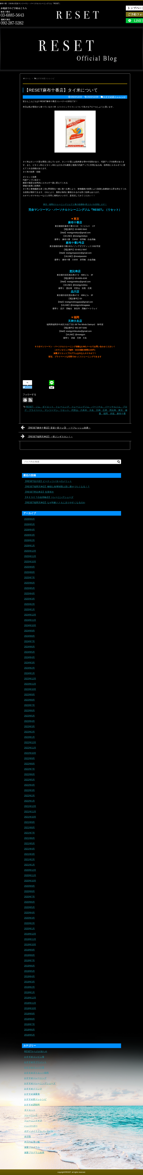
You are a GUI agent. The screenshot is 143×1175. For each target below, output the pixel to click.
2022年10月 (30, 753)
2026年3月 (29, 535)
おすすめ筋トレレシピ (114, 97)
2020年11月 (30, 875)
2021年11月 (30, 811)
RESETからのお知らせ (35, 1051)
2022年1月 (29, 801)
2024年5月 (29, 652)
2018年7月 (29, 1024)
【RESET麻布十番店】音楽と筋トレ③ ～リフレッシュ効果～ (56, 427)
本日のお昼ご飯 (32, 1142)
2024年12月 (30, 615)
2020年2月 (29, 923)
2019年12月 (30, 934)
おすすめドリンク (33, 1089)
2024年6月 (29, 647)
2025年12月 (30, 551)
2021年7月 (29, 833)
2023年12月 (30, 678)
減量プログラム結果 (34, 1152)
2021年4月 (29, 849)
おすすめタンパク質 (34, 1067)
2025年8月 (29, 572)
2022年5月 (29, 779)
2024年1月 (29, 673)
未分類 (27, 1136)
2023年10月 (30, 689)
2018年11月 (30, 1003)
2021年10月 (30, 817)
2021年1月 (29, 865)
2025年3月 (29, 599)
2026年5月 (29, 524)
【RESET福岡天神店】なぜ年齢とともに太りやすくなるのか (54, 502)
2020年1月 (29, 928)
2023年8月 (29, 700)
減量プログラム (32, 1147)
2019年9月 (29, 950)
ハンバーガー (31, 1126)
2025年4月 (29, 593)
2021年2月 (29, 859)
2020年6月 (29, 902)
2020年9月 (29, 886)
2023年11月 (30, 684)
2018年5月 (29, 1035)
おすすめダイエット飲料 (36, 1073)
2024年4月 (29, 657)
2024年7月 (29, 641)
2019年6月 (29, 966)
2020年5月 (29, 907)
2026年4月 (29, 530)
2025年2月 (29, 604)
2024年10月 (30, 625)
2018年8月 (29, 1019)
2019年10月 (30, 944)
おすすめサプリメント (35, 1062)
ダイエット (29, 1110)
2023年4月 (29, 721)
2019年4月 (29, 976)
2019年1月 (29, 992)
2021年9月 (29, 822)
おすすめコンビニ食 (34, 1057)
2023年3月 (29, 726)
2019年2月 (29, 987)
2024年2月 (29, 668)
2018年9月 (29, 1014)
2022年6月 (29, 774)
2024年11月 (30, 620)
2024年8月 (29, 636)
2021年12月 (30, 806)
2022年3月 (29, 790)
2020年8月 (29, 891)
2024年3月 (29, 662)
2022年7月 (29, 769)
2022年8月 (29, 764)
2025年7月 (29, 577)
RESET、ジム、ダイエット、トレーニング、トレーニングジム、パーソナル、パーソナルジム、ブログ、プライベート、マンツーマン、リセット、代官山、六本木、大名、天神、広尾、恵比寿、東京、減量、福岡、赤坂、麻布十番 (75, 410)
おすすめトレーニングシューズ (39, 1083)
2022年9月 (29, 758)
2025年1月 (29, 609)
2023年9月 (29, 694)
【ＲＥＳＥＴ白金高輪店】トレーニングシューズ (48, 497)
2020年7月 (29, 896)
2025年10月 (30, 561)
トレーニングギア (33, 1120)
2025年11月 (30, 556)
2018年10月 (30, 1008)
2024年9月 (29, 631)
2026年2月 (29, 540)
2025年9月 (29, 567)
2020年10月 (30, 881)
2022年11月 (30, 748)
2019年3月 (29, 982)
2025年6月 (29, 583)
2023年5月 (29, 716)
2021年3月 (29, 854)
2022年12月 (30, 742)
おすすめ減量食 (32, 1094)
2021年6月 (29, 838)
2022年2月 (29, 795)
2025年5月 (29, 588)
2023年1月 (29, 737)
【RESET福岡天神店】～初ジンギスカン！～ (47, 436)
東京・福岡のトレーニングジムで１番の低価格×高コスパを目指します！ (75, 204)
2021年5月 (29, 843)
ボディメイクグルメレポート (38, 1131)
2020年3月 (29, 918)
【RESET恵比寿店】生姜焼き (39, 492)
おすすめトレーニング (35, 1078)
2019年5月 (29, 971)
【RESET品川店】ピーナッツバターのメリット (48, 481)
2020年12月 (30, 870)
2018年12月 (30, 998)
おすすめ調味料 (32, 1104)
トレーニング (31, 1115)
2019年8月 (29, 955)
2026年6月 (29, 519)
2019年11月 (30, 939)
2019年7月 (29, 960)
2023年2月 (29, 732)
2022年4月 (29, 785)
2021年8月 (29, 827)
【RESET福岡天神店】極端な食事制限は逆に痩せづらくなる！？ (57, 486)
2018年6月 (29, 1029)
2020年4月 (29, 912)
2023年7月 (29, 705)
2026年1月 (29, 545)
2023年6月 (29, 710)
